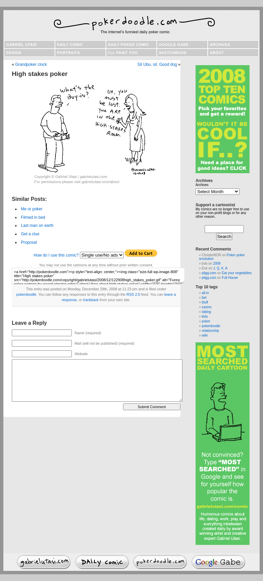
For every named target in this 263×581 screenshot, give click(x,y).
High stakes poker (39, 73)
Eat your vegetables (237, 273)
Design (13, 53)
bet (204, 297)
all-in (205, 293)
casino (206, 307)
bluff (205, 302)
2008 (217, 263)
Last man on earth (37, 225)
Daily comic (70, 45)
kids (205, 316)
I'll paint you (123, 53)
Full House (230, 278)
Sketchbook (173, 53)
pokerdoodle (26, 294)
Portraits (68, 53)
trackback (90, 300)
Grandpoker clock (31, 64)
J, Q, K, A (220, 268)
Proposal (29, 242)
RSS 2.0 (133, 294)
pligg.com (209, 273)
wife (205, 335)
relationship (210, 331)
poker (206, 321)
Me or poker (31, 209)
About (217, 53)
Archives (220, 45)
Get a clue (30, 234)
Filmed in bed (33, 217)
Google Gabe (174, 45)
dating (206, 312)
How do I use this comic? (56, 255)
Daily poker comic (128, 45)
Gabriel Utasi (21, 45)
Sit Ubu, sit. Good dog (157, 64)
